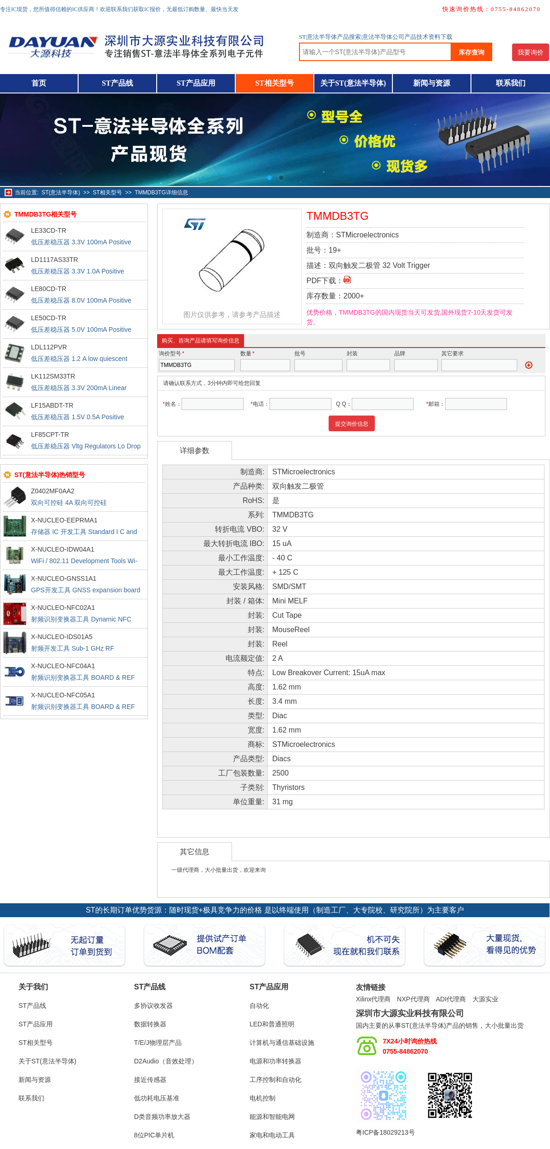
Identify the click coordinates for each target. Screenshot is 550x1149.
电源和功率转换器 (275, 1061)
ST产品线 (117, 83)
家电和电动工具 (272, 1135)
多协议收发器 (153, 1005)
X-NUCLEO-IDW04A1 (62, 549)
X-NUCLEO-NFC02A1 (63, 607)
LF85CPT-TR (50, 434)
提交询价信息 (351, 424)
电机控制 (262, 1098)
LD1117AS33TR (54, 259)
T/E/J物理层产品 (158, 1042)
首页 (38, 83)
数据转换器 (150, 1024)
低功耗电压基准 (156, 1098)
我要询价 (531, 52)
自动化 (259, 1005)
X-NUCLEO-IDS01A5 (61, 636)
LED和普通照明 (272, 1024)
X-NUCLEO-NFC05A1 (63, 695)
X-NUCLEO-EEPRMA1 (64, 520)
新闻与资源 (431, 83)
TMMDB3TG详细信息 (161, 192)
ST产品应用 (196, 83)
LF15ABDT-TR (52, 405)
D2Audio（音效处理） (166, 1061)
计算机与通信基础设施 (282, 1042)
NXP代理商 (413, 999)
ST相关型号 (274, 83)
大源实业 (485, 999)
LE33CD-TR (48, 230)
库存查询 (471, 52)
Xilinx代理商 (373, 999)
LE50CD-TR (48, 318)
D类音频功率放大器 (162, 1116)
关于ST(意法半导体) (353, 83)
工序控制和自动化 (275, 1079)
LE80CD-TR (48, 288)
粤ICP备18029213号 (385, 1132)
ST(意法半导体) (61, 192)
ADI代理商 (451, 999)
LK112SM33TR (53, 376)
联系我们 (511, 83)
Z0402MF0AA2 (52, 491)
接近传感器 (150, 1079)
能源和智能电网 (272, 1116)
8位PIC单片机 (154, 1135)
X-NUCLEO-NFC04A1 (63, 666)
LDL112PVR (49, 347)
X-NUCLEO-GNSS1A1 (64, 578)
